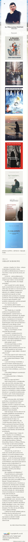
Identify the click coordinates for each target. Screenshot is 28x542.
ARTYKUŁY (16, 251)
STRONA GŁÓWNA (7, 251)
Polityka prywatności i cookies (19, 541)
